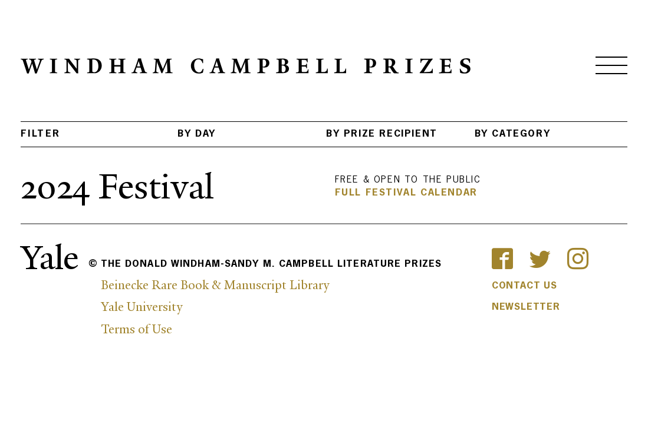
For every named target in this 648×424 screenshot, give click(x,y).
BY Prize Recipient (382, 134)
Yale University (141, 306)
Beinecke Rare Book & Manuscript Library (215, 285)
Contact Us (524, 286)
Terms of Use (136, 329)
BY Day (196, 134)
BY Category (513, 134)
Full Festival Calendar (406, 193)
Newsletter (526, 307)
